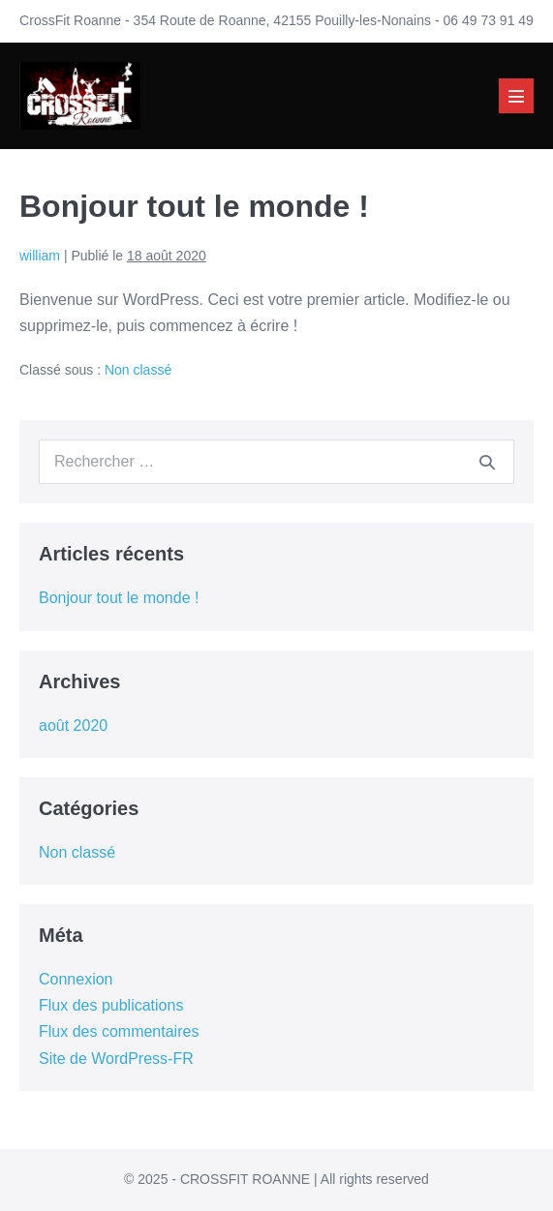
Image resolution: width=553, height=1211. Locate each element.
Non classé (138, 370)
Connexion (76, 979)
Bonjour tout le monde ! (119, 598)
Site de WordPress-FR (116, 1058)
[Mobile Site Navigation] (516, 95)
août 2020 (73, 725)
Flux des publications (111, 1005)
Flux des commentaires (119, 1031)
